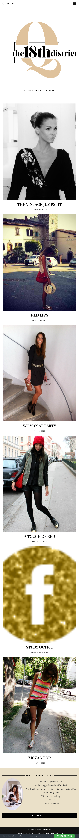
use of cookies (47, 836)
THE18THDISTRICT (43, 830)
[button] (75, 3)
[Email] (8, 3)
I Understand (64, 836)
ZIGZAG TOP (39, 758)
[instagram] (3, 3)
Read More (39, 815)
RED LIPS (39, 315)
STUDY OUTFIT (39, 647)
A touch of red (39, 536)
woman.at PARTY (39, 426)
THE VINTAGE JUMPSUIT (39, 204)
